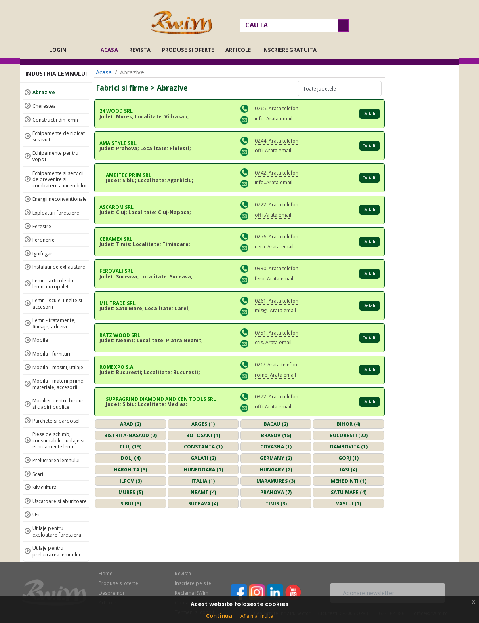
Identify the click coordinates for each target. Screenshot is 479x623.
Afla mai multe (256, 615)
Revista (140, 49)
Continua (219, 615)
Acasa (112, 49)
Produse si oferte (188, 49)
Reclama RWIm (191, 592)
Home (106, 573)
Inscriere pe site (193, 583)
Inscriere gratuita (289, 49)
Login (57, 49)
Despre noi (111, 592)
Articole (238, 49)
